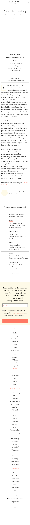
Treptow (15, 453)
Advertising (15, 487)
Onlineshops (15, 376)
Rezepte (15, 381)
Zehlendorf (15, 464)
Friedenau (15, 399)
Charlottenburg (15, 393)
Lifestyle (15, 368)
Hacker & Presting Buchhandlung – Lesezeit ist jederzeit (18, 236)
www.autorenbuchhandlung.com (16, 80)
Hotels (15, 363)
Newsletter (15, 481)
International (15, 350)
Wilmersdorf (15, 461)
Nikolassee (15, 424)
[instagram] (13, 510)
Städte (15, 328)
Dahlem (15, 396)
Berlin (15, 333)
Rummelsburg (15, 433)
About (15, 473)
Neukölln (15, 421)
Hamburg (15, 336)
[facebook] (8, 510)
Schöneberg (15, 439)
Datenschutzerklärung (18, 313)
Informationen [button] (15, 468)
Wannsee (15, 456)
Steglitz (14, 444)
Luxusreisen (15, 353)
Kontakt (15, 476)
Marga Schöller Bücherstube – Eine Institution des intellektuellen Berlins (18, 267)
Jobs (15, 490)
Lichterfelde (15, 413)
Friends (15, 493)
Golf (15, 378)
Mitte (15, 416)
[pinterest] (17, 510)
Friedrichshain (15, 401)
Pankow (15, 427)
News (15, 384)
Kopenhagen (15, 339)
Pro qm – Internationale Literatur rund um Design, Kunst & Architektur (17, 225)
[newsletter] (21, 510)
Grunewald (15, 404)
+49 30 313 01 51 (15, 78)
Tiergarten (15, 450)
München (15, 342)
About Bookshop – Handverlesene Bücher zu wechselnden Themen (17, 247)
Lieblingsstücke (15, 373)
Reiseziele (15, 357)
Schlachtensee (15, 436)
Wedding (15, 459)
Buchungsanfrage (15, 366)
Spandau (15, 441)
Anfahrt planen (16, 70)
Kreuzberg (15, 407)
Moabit (15, 419)
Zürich (15, 347)
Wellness (15, 360)
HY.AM (24, 515)
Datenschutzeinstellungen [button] (15, 499)
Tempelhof (14, 447)
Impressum (15, 502)
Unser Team (15, 479)
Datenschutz (15, 496)
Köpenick (15, 410)
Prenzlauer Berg (15, 430)
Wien (15, 344)
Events (15, 484)
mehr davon (15, 273)
